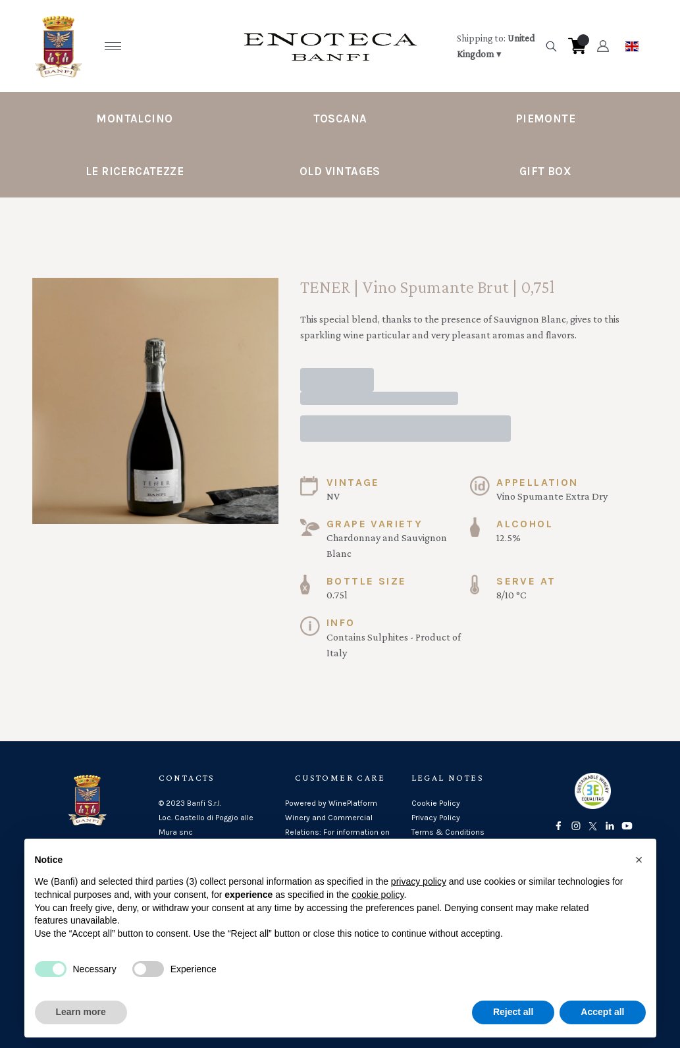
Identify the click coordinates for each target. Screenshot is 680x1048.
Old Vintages (340, 171)
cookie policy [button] (378, 895)
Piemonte (545, 118)
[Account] (602, 46)
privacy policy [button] (418, 883)
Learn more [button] (81, 1013)
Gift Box (545, 171)
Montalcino (134, 118)
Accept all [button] (602, 1013)
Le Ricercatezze (135, 171)
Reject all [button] (513, 1013)
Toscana (340, 118)
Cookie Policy (435, 803)
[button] (639, 860)
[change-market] (496, 46)
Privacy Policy (435, 817)
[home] (330, 46)
